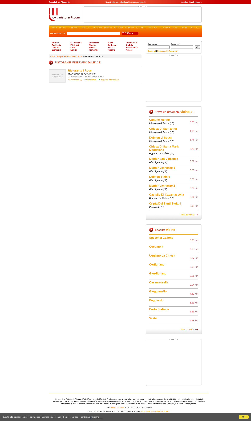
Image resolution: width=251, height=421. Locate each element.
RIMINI (184, 28)
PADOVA (152, 28)
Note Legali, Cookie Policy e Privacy (155, 411)
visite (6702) (91, 80)
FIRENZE (73, 28)
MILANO (63, 28)
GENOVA (129, 28)
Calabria (55, 47)
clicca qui (57, 417)
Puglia (110, 43)
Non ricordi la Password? (167, 51)
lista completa (188, 214)
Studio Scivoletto (117, 408)
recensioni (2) (76, 80)
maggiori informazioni (110, 80)
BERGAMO (164, 28)
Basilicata (56, 45)
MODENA (194, 28)
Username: (159, 46)
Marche (92, 45)
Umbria (129, 45)
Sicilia (110, 47)
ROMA (54, 28)
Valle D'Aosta (132, 47)
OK (243, 417)
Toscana (111, 50)
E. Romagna (75, 43)
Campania (56, 50)
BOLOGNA (97, 28)
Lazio (72, 47)
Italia (52, 56)
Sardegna (112, 45)
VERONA (118, 28)
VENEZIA (85, 28)
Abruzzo (55, 43)
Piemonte (93, 50)
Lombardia (94, 43)
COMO (175, 28)
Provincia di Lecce (73, 56)
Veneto (129, 50)
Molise (92, 47)
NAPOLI (108, 28)
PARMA (125, 32)
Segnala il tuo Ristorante (59, 2)
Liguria (73, 50)
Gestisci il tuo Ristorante (191, 2)
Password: (182, 46)
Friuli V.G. (74, 45)
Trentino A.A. (132, 43)
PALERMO (141, 28)
